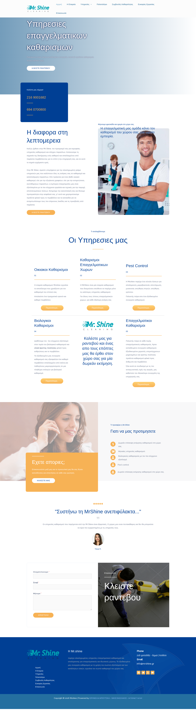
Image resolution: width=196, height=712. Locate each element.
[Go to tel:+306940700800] (41, 109)
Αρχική (64, 5)
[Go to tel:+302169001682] (41, 97)
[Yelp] (148, 673)
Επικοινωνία (162, 5)
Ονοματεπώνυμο (41, 572)
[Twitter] (143, 673)
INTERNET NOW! (137, 701)
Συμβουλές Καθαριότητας (122, 5)
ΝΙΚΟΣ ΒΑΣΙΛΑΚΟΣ (118, 701)
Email (36, 583)
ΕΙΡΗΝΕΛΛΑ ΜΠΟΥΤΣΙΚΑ (98, 701)
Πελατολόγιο (103, 5)
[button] (41, 68)
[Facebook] (138, 673)
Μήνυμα (37, 594)
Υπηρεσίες (88, 5)
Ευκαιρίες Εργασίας (145, 5)
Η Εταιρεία (75, 5)
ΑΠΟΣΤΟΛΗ (43, 616)
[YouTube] (152, 673)
